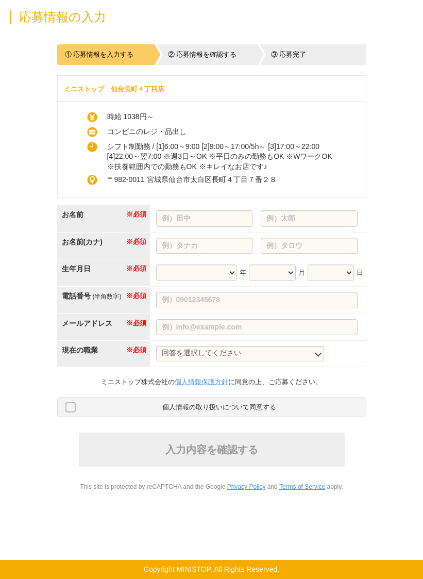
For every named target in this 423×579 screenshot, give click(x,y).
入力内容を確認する (211, 449)
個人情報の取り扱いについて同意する (219, 407)
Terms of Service (302, 486)
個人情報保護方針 (201, 382)
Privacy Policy (246, 486)
